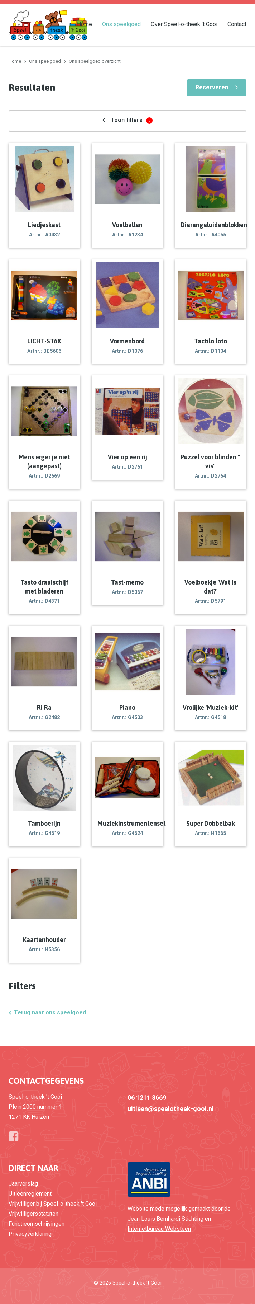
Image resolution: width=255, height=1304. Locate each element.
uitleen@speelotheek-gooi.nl (171, 1108)
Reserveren (212, 87)
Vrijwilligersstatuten (33, 1213)
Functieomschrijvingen (36, 1223)
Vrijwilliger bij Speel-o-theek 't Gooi (53, 1203)
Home (84, 23)
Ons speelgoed (121, 23)
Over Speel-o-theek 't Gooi (184, 23)
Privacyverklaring (30, 1233)
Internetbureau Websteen (159, 1228)
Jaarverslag (23, 1183)
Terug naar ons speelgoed (50, 1012)
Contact (236, 23)
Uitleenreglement (30, 1193)
